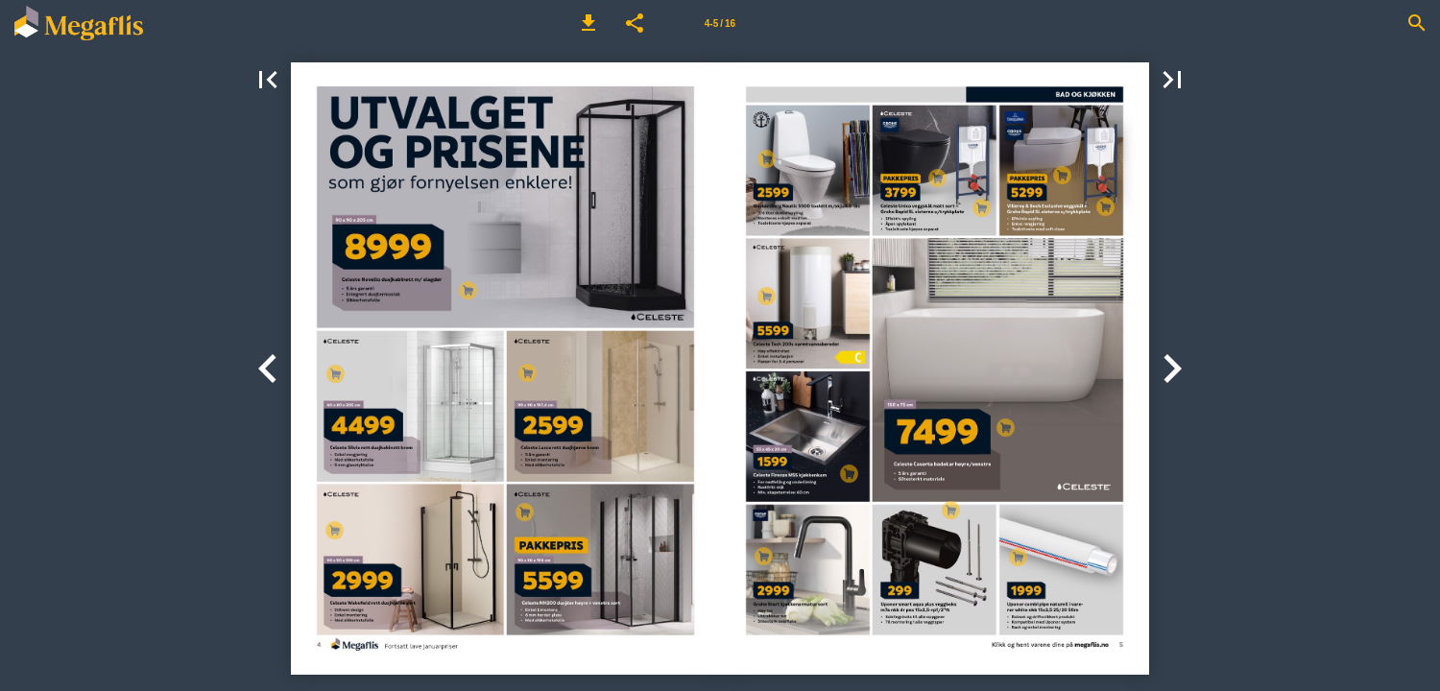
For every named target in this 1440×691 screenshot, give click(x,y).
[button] (588, 23)
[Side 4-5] (720, 23)
